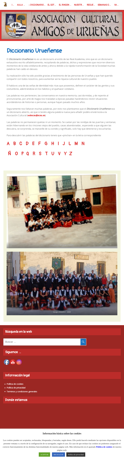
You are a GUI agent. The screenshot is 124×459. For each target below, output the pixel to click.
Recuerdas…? (92, 5)
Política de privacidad (16, 387)
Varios (117, 5)
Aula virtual (22, 5)
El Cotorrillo (53, 5)
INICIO (14, 5)
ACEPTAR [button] (44, 454)
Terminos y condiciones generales (22, 391)
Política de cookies (15, 384)
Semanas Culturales (105, 5)
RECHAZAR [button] (58, 454)
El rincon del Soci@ (66, 5)
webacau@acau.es (36, 115)
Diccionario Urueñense (38, 5)
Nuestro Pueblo (80, 5)
